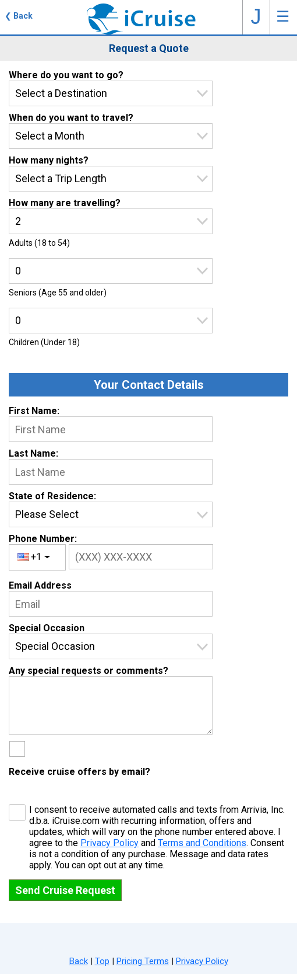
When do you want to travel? (71, 117)
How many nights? (49, 160)
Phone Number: (43, 538)
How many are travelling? (65, 202)
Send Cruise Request (65, 890)
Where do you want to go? (66, 75)
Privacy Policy (109, 842)
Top (102, 961)
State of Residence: (52, 496)
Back (78, 961)
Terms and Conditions (202, 842)
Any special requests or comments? (88, 670)
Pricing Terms (142, 961)
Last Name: (33, 453)
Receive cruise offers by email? (79, 771)
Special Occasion (46, 628)
